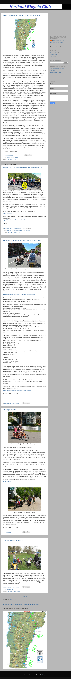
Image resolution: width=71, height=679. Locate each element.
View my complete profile (56, 42)
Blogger (44, 674)
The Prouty (53, 70)
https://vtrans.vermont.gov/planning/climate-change (17, 390)
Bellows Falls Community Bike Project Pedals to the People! (22, 167)
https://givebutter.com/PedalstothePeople (14, 220)
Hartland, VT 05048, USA (14, 232)
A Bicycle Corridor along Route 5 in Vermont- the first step (22, 15)
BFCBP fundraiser (11, 230)
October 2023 (53, 52)
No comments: (18, 155)
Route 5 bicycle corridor (13, 157)
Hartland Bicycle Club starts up (13, 540)
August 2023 (53, 54)
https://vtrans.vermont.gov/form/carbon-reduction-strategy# (19, 294)
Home (25, 596)
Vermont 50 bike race (55, 72)
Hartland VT (19, 230)
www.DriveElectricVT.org (9, 481)
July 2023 (52, 56)
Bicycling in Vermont (9, 410)
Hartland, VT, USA (12, 159)
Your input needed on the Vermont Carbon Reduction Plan (22, 240)
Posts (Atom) (13, 599)
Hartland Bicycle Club (58, 40)
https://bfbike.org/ (7, 213)
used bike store (26, 230)
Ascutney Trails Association (57, 68)
